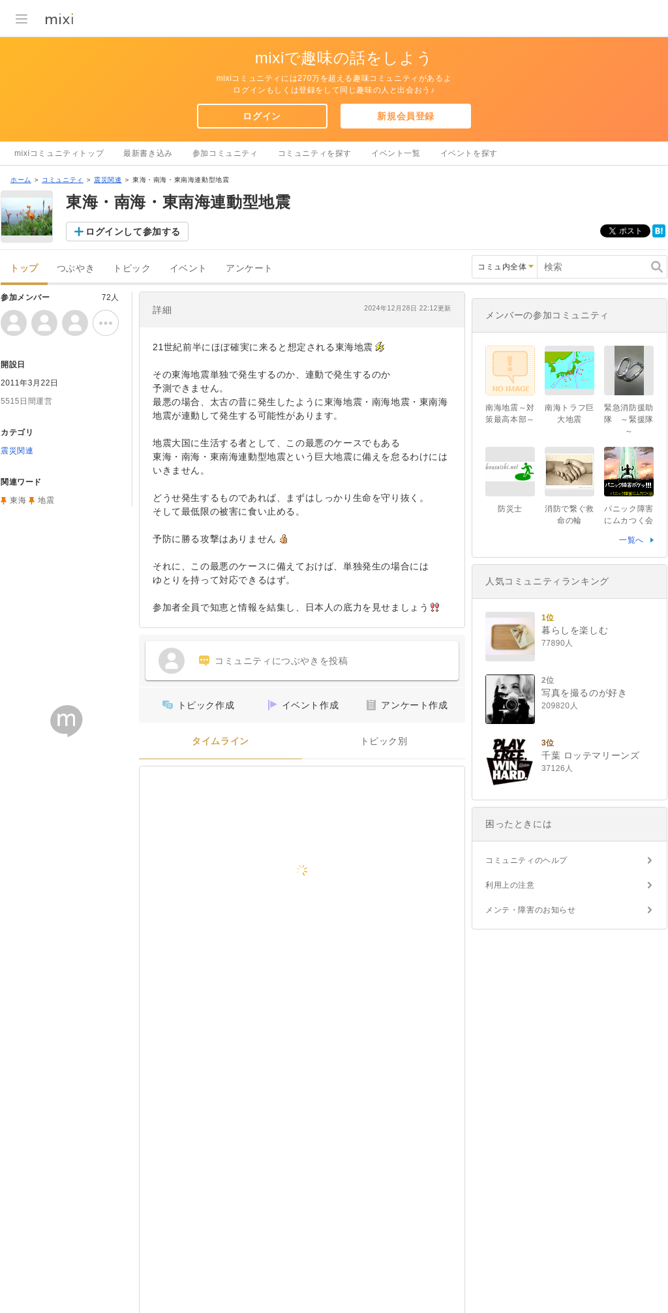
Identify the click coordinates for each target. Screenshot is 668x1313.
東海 (18, 500)
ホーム (20, 179)
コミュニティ (63, 179)
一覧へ (631, 540)
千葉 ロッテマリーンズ (590, 755)
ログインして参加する (133, 231)
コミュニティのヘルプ (526, 860)
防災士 (510, 508)
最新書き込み (148, 153)
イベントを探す (469, 153)
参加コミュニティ (225, 153)
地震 (46, 500)
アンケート (249, 268)
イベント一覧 (396, 153)
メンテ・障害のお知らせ (530, 909)
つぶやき (76, 268)
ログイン (262, 116)
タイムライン (220, 741)
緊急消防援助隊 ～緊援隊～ (629, 419)
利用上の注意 (510, 885)
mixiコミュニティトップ (59, 153)
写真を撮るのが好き (584, 692)
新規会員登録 (405, 116)
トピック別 (384, 741)
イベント (188, 268)
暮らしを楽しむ (574, 630)
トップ (24, 268)
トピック (132, 268)
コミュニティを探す (315, 153)
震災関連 (107, 179)
